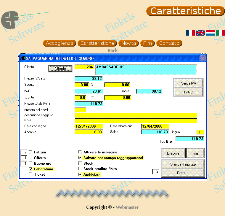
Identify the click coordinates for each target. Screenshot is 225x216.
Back (112, 50)
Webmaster (127, 207)
